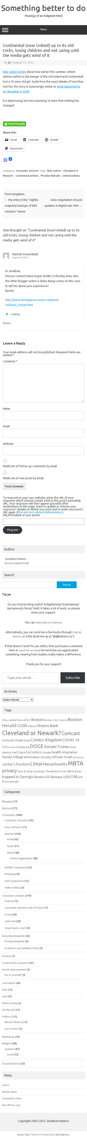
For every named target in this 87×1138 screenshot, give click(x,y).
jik (9, 62)
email (10, 839)
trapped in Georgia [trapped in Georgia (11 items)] (17, 777)
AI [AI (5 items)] (8, 720)
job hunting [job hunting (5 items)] (78, 757)
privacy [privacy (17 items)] (9, 770)
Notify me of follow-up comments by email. (30, 466)
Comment (10, 361)
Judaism (10, 1049)
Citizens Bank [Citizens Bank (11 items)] (47, 726)
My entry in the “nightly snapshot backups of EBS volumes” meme (21, 205)
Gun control (12, 1028)
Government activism (14, 962)
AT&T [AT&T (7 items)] (26, 720)
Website (8, 443)
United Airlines (71, 175)
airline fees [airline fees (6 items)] (16, 720)
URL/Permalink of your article (21, 515)
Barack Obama (13, 1022)
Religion (7, 1043)
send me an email (29, 650)
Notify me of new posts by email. (23, 478)
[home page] (12, 563)
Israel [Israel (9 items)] (68, 757)
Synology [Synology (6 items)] (39, 771)
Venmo (16, 636)
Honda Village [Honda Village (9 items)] (12, 757)
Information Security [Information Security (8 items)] (38, 757)
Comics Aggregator (21, 858)
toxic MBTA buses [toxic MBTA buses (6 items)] (71, 771)
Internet (9, 833)
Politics (6, 1016)
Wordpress (62, 1134)
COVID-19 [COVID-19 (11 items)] (70, 740)
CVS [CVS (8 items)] (5, 747)
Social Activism (11, 1063)
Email (6, 426)
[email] (25, 563)
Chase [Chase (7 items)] (31, 726)
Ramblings (8, 1036)
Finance (6, 956)
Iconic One (23, 1134)
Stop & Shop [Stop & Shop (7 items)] (25, 771)
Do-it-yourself (13, 974)
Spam (10, 846)
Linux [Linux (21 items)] (36, 763)
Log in (5, 1084)
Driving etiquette (15, 941)
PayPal (76, 632)
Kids (4, 989)
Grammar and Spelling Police (22, 948)
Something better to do (43, 8)
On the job (8, 1009)
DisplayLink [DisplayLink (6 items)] (22, 747)
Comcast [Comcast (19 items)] (71, 733)
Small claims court (15, 928)
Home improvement (14, 969)
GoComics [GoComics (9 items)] (33, 752)
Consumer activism (27, 170)
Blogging (7, 801)
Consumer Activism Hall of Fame (24, 907)
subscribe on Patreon (48, 622)
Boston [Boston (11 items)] (37, 720)
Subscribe (72, 678)
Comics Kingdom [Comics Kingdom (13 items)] (46, 740)
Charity (9, 901)
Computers (9, 814)
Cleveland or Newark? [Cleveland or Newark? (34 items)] (31, 733)
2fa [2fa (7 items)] (4, 720)
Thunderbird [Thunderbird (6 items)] (52, 771)
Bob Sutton (54, 170)
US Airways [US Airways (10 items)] (54, 777)
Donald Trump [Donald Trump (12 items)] (56, 746)
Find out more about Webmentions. (39, 512)
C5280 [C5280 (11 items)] (22, 726)
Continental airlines (27, 175)
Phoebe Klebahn (50, 175)
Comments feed (11, 1098)
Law (4, 996)
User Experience (14, 880)
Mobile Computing (16, 867)
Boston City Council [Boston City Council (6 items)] (55, 720)
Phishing (10, 874)
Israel (10, 1054)
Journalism (8, 983)
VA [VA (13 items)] (74, 776)
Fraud (8, 914)
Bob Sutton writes (14, 71)
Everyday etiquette (13, 935)
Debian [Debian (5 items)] (12, 747)
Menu (43, 30)
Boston (6, 808)
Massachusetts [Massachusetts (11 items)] (55, 764)
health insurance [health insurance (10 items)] (64, 752)
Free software (13, 827)
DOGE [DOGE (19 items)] (36, 746)
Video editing (13, 887)
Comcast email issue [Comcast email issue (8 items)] (16, 740)
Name (6, 408)
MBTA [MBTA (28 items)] (75, 763)
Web (10, 852)
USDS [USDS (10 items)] (67, 777)
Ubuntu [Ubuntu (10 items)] (39, 777)
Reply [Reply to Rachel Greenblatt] (6, 322)
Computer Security (16, 820)
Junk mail (10, 921)
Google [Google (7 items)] (46, 752)
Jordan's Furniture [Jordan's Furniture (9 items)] (16, 764)
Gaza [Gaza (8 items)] (21, 752)
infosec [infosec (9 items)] (57, 757)
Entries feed (9, 1091)
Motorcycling (10, 1003)
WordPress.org (11, 1105)
